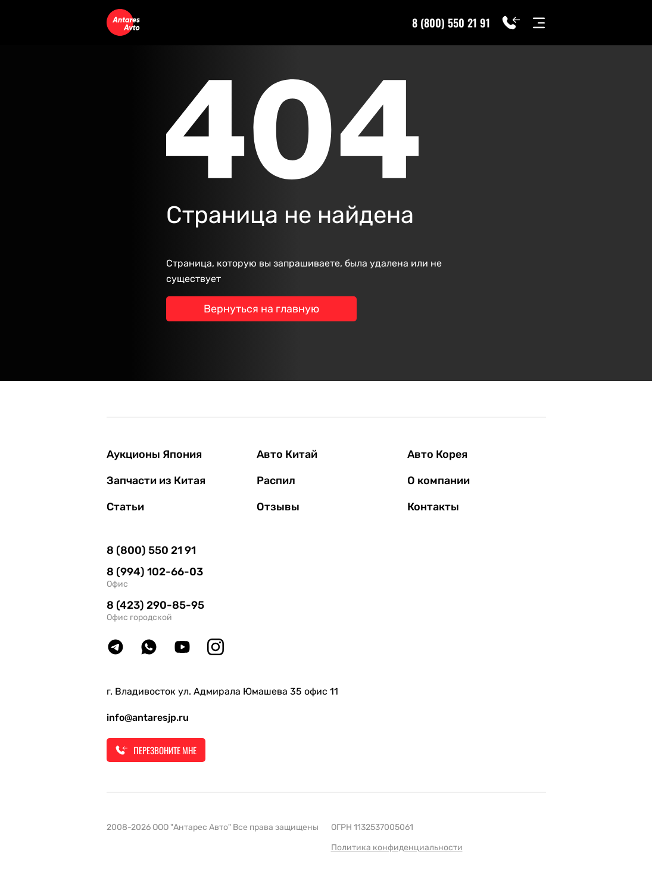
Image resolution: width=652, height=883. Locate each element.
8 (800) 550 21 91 (451, 23)
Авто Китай (287, 454)
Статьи (125, 506)
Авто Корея (437, 454)
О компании (438, 480)
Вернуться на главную (261, 308)
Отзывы (278, 506)
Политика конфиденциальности (397, 847)
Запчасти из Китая (156, 480)
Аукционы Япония (154, 454)
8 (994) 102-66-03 (155, 571)
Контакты (433, 506)
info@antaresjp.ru (148, 717)
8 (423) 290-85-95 (155, 605)
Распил (276, 480)
